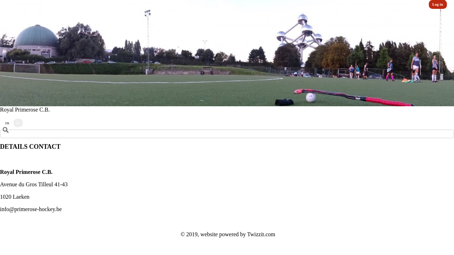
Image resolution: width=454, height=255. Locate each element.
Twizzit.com (261, 234)
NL (18, 123)
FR (7, 123)
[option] (227, 53)
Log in (437, 4)
